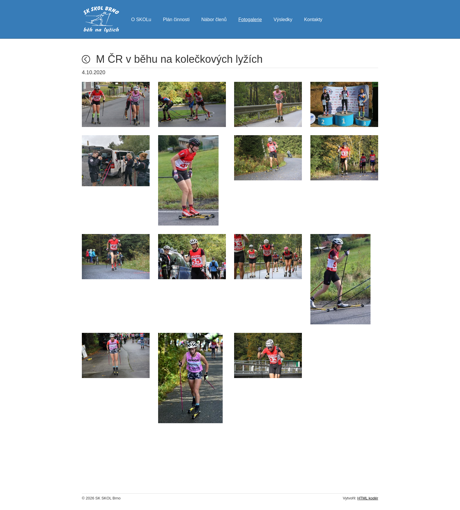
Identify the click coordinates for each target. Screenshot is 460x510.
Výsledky (283, 19)
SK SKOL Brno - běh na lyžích (101, 19)
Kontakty (313, 19)
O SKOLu (141, 19)
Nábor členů (213, 19)
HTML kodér (367, 498)
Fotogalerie (250, 19)
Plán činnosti (176, 19)
